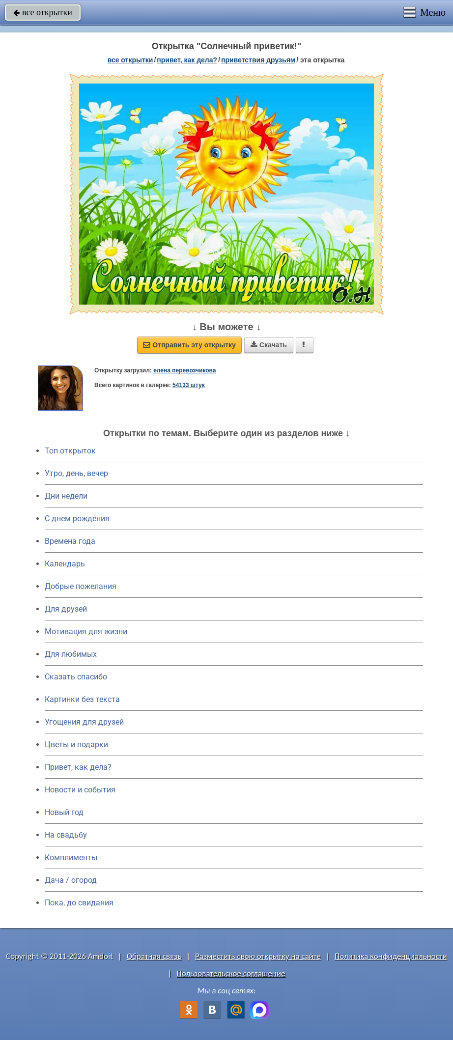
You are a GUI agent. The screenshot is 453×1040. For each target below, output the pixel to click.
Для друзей (66, 609)
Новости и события (80, 789)
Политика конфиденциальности (391, 956)
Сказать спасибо (76, 676)
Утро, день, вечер (76, 473)
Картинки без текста (82, 699)
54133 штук (188, 385)
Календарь (65, 563)
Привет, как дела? (78, 767)
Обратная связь (154, 956)
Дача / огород (71, 880)
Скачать (269, 345)
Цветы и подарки (76, 744)
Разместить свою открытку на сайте (258, 956)
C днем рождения (77, 518)
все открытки (42, 12)
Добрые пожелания (80, 586)
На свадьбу (66, 835)
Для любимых (71, 654)
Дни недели (66, 496)
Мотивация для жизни (86, 631)
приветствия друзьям (258, 60)
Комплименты (71, 857)
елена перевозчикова (184, 370)
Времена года (70, 541)
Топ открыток (70, 450)
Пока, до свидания (79, 902)
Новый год (64, 812)
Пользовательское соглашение (230, 973)
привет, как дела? (187, 60)
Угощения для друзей (84, 722)
